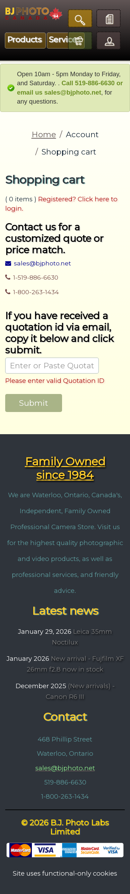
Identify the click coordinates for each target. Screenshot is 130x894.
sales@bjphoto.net (38, 263)
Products (24, 39)
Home (44, 134)
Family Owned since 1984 (65, 468)
